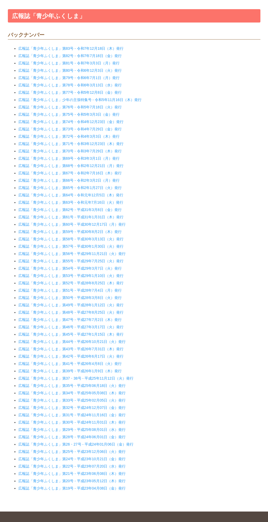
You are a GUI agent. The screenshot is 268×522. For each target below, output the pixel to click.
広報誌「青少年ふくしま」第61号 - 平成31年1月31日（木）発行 (71, 217)
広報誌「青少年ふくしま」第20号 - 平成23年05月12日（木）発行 (72, 481)
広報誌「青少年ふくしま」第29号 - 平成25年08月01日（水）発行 (72, 429)
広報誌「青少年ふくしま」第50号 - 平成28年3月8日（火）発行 (70, 298)
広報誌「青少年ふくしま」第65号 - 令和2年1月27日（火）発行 (70, 188)
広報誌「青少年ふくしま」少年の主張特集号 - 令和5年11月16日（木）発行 (80, 100)
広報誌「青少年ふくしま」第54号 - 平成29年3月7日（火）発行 (70, 268)
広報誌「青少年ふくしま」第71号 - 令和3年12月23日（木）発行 (71, 144)
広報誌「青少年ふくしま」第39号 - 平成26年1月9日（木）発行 (70, 371)
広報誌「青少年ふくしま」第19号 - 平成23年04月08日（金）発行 (72, 488)
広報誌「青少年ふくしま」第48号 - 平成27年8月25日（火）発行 (71, 312)
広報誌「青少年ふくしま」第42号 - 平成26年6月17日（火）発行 (71, 356)
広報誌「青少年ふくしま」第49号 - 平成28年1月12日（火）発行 (71, 305)
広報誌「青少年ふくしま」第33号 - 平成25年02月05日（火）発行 (72, 400)
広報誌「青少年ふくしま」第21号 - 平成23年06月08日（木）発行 (72, 473)
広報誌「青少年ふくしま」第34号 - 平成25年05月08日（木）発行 (72, 393)
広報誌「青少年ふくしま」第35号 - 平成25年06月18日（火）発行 (72, 386)
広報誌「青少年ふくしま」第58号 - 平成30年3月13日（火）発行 (71, 239)
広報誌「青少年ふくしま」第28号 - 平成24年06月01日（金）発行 (72, 437)
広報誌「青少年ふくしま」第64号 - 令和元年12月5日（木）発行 (70, 195)
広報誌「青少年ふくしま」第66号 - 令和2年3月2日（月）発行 (69, 180)
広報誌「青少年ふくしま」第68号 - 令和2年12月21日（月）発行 (71, 166)
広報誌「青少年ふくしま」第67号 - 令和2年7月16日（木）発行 (70, 173)
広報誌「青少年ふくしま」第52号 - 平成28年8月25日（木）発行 (71, 283)
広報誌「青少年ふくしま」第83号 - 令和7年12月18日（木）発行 (71, 48)
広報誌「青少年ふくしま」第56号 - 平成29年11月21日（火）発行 (72, 254)
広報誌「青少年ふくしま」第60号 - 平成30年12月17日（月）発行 (72, 224)
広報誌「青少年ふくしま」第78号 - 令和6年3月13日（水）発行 (70, 85)
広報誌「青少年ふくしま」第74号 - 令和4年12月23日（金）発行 (71, 122)
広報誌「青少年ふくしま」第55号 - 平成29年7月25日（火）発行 (71, 261)
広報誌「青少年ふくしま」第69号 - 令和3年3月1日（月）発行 (69, 158)
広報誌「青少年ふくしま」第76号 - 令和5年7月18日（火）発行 (70, 107)
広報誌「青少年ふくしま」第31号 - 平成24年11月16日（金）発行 (72, 415)
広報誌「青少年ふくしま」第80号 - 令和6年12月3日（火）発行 (70, 70)
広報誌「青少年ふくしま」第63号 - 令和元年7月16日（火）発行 (70, 202)
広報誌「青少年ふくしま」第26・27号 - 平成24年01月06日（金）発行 (75, 444)
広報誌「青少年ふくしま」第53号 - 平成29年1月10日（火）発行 (71, 276)
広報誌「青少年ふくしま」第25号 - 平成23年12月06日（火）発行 (72, 451)
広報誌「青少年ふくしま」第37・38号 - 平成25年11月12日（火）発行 (75, 378)
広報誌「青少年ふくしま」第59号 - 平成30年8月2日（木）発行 (70, 232)
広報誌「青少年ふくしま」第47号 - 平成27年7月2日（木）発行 (70, 320)
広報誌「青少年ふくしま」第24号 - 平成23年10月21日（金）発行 (72, 459)
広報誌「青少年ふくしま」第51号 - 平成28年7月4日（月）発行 (70, 290)
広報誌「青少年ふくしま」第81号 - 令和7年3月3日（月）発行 (69, 63)
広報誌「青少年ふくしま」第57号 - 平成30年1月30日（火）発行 (71, 246)
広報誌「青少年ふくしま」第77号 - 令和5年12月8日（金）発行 (70, 92)
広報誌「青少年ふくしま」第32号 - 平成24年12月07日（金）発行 (72, 408)
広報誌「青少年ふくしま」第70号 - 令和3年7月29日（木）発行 (70, 151)
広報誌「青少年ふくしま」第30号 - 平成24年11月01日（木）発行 (72, 422)
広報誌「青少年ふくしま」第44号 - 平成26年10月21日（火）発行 (72, 342)
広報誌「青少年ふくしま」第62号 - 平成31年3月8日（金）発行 (70, 210)
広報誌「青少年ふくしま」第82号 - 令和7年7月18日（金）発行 (70, 56)
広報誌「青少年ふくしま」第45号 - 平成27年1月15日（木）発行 (71, 334)
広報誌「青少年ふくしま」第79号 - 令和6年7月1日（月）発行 (69, 78)
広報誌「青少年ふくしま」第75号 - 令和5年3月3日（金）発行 (69, 114)
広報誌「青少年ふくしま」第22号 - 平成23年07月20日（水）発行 (72, 466)
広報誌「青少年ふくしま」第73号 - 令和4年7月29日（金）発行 (70, 129)
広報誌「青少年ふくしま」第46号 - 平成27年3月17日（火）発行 (71, 327)
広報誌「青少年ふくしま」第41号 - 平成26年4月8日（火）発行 (70, 364)
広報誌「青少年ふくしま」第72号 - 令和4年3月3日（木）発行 (69, 136)
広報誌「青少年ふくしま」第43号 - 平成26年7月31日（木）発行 (71, 349)
